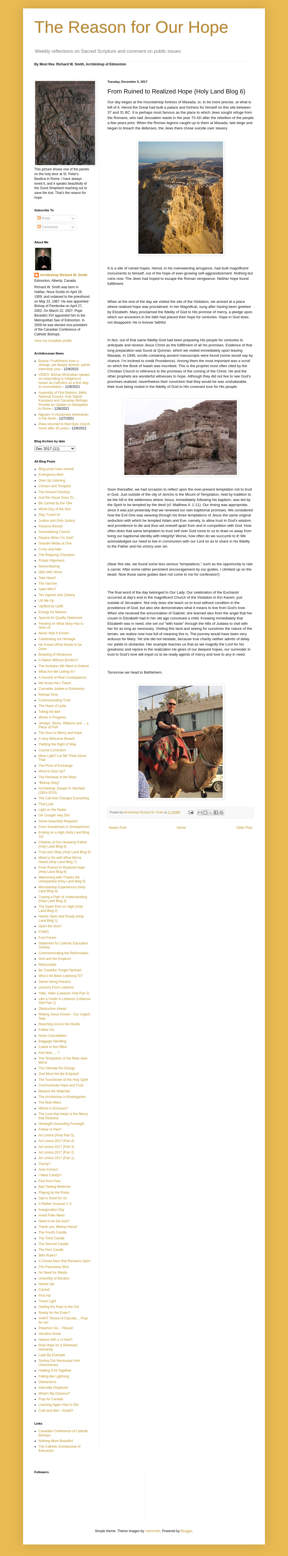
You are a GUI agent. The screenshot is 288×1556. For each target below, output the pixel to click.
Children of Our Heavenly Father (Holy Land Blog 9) (63, 844)
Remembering (49, 566)
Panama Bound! (51, 526)
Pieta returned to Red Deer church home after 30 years (64, 426)
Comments (47, 227)
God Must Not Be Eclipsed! (59, 1074)
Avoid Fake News (52, 1215)
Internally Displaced (53, 1388)
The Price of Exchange (56, 766)
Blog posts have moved (56, 469)
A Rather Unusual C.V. (55, 1204)
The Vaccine (48, 583)
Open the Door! (50, 926)
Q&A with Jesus (50, 572)
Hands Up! (47, 1284)
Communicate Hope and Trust (61, 1085)
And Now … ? (49, 1053)
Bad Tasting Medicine (55, 1187)
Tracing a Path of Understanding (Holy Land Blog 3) (63, 899)
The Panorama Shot (54, 1267)
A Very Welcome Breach (57, 739)
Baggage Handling (52, 1041)
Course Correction (52, 750)
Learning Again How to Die (58, 1405)
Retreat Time (48, 695)
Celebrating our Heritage (57, 639)
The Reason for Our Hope (131, 27)
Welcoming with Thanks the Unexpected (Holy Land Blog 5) (62, 879)
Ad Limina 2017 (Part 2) (56, 1152)
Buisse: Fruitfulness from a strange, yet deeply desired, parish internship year (64, 365)
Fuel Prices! (47, 938)
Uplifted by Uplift (51, 606)
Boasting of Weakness (55, 654)
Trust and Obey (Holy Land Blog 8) (65, 852)
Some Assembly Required (58, 821)
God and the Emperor (55, 959)
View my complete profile (53, 341)
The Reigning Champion (57, 555)
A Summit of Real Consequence (62, 677)
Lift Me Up (46, 601)
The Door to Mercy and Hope (60, 733)
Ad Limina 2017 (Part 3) (56, 1147)
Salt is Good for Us (53, 1198)
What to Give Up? (52, 771)
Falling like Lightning (54, 1376)
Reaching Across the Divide (59, 1024)
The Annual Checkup (54, 492)
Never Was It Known (54, 633)
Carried (44, 1290)
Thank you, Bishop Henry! (58, 1227)
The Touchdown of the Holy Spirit (63, 1080)
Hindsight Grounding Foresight (61, 1124)
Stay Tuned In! (49, 515)
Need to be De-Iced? (54, 1221)
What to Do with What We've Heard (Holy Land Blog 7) (60, 860)
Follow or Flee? (50, 1129)
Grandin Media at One (55, 543)
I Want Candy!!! (50, 1175)
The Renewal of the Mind (57, 777)
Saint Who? (47, 589)
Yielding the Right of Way (57, 744)
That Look (46, 804)
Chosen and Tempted (55, 486)
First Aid (45, 1296)
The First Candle (51, 1250)
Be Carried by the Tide (55, 503)
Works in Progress (52, 717)
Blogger (186, 1531)
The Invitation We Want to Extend (64, 666)
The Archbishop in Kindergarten (62, 1097)
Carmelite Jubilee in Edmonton (61, 689)
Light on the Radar (52, 810)
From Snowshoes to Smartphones (64, 827)
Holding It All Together (55, 1370)
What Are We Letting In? (57, 672)
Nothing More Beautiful (56, 1441)
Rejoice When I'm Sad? (56, 538)
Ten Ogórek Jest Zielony (57, 595)
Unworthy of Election (54, 1278)
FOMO (44, 932)
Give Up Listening (52, 480)
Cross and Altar (50, 549)
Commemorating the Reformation (63, 953)
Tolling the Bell (49, 712)
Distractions (47, 1382)
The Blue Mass (50, 1102)
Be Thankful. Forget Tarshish (60, 970)
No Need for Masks (53, 1272)
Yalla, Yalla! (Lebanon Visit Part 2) (64, 993)
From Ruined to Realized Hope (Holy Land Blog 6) (62, 869)
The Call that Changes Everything (64, 798)
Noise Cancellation (53, 1036)
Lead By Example (52, 1355)
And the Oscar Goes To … (58, 498)
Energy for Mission (52, 612)
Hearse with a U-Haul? (56, 1340)
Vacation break (50, 1334)
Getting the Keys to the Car (59, 1307)
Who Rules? (48, 1255)
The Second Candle (53, 1244)
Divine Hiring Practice (55, 982)
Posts (43, 218)
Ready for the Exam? (54, 1313)
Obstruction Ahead (52, 1009)
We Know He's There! (55, 683)
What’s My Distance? (54, 1393)
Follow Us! (46, 1030)
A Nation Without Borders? (58, 660)
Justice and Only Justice (57, 521)
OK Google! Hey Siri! (54, 815)
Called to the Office (53, 1047)
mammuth (152, 1531)
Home (181, 828)
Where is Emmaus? (53, 1108)
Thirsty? (45, 1164)
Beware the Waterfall (54, 1091)
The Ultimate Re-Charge (57, 1068)
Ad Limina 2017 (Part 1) (56, 1158)
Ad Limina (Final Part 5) (56, 1135)
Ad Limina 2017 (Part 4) (56, 1141)
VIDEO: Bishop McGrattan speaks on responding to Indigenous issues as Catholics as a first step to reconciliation (64, 381)
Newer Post (117, 828)
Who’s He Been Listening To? (61, 976)
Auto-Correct (48, 1169)
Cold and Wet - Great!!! (56, 1411)
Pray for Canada (51, 1399)
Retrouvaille (47, 965)
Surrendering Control (54, 532)
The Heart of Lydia (52, 706)
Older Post (244, 828)
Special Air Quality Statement (60, 618)
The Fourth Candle (53, 1232)
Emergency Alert (51, 475)
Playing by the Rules (54, 1193)
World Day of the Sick (55, 509)
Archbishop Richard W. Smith (63, 275)
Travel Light (47, 1301)
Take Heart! (47, 578)
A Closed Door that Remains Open (64, 1261)
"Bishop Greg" (49, 783)
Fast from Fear (50, 1181)
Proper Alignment (51, 560)
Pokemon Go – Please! (56, 1328)
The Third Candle (52, 1238)
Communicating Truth (55, 700)
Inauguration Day (51, 1210)
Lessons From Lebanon (56, 987)
